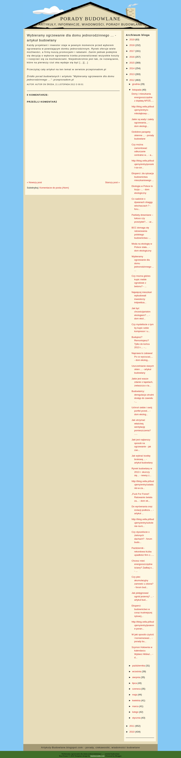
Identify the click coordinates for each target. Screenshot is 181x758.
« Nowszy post (34, 182)
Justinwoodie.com (97, 756)
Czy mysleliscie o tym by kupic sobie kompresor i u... (142, 328)
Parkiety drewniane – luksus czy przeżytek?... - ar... (142, 218)
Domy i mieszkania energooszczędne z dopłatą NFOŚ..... (143, 97)
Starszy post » (112, 182)
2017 (132, 51)
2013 (132, 74)
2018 (132, 45)
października (139, 665)
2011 (132, 726)
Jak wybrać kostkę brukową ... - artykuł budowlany (142, 459)
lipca (135, 683)
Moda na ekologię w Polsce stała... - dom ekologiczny (142, 247)
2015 (132, 62)
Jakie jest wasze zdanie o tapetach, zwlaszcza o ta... (142, 382)
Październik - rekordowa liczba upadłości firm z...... (143, 551)
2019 (132, 39)
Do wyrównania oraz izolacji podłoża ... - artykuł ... (143, 510)
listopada (137, 89)
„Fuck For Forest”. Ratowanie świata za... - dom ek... (142, 497)
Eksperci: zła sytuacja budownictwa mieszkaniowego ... (143, 177)
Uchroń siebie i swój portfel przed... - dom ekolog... (142, 411)
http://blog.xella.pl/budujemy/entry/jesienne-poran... (143, 625)
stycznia (136, 717)
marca (135, 706)
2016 (132, 57)
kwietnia (136, 700)
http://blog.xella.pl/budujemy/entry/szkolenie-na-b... (143, 522)
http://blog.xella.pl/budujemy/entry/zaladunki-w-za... (143, 484)
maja (135, 694)
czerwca (136, 688)
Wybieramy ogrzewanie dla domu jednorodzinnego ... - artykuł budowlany (71, 38)
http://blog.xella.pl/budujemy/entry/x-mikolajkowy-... (143, 110)
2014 (132, 68)
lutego (135, 712)
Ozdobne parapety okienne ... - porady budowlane (143, 135)
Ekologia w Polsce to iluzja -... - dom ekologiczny (142, 189)
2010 (132, 731)
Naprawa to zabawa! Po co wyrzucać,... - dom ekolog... (142, 356)
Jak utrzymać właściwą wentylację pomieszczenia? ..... (141, 427)
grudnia (136, 84)
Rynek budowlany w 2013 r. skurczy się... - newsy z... (142, 472)
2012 (132, 80)
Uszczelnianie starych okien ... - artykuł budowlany (143, 369)
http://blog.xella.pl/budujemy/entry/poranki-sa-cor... (143, 164)
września (137, 671)
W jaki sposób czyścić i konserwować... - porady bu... (143, 638)
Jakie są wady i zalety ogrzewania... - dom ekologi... (143, 122)
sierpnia (136, 677)
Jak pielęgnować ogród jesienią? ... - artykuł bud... (143, 596)
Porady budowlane (90, 18)
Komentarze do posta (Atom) (54, 187)
